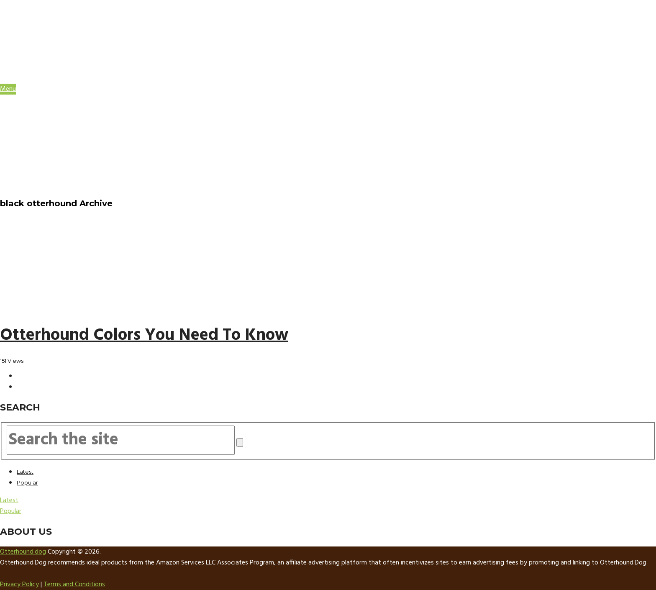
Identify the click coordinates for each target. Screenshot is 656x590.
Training (48, 150)
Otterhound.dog (23, 551)
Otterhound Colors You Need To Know (144, 335)
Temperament (57, 142)
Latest (25, 471)
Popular (27, 482)
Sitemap (31, 188)
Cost (42, 158)
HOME (26, 105)
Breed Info (52, 120)
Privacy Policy (19, 584)
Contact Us (38, 180)
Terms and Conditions (74, 584)
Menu (8, 89)
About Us (34, 173)
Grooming (51, 127)
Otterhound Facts (52, 112)
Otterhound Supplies (56, 165)
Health (46, 135)
